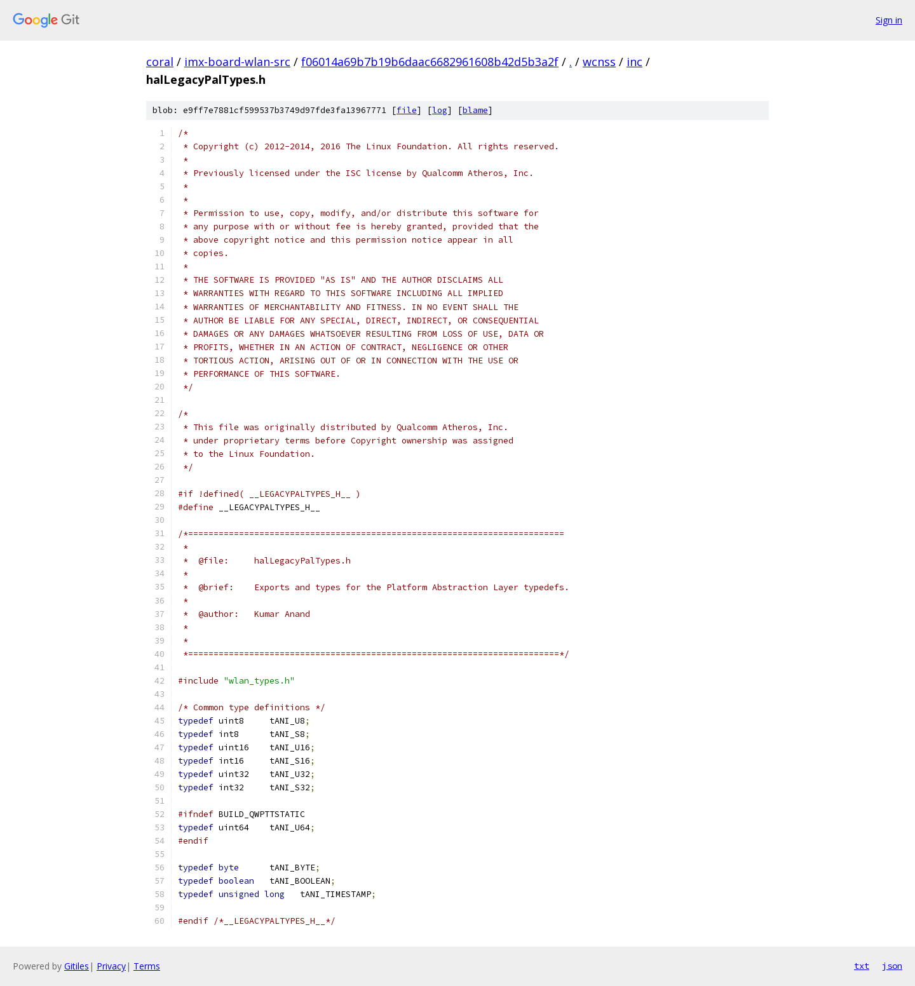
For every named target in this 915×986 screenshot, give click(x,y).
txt (861, 965)
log (439, 110)
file (406, 110)
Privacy (111, 966)
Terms (146, 966)
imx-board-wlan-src (237, 61)
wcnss (599, 61)
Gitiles (76, 966)
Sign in (889, 20)
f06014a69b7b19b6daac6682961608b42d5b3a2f (430, 61)
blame (475, 110)
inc (634, 61)
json (892, 965)
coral (159, 61)
